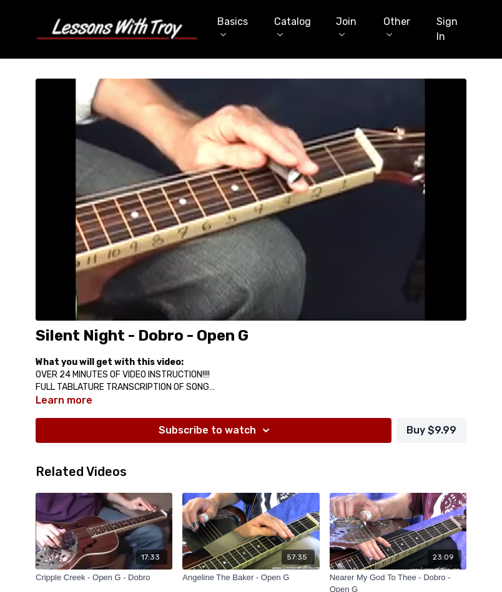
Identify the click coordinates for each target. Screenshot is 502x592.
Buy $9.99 (431, 430)
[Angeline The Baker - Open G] (250, 577)
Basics (232, 26)
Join (346, 26)
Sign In (447, 29)
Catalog (292, 26)
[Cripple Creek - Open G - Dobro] (104, 577)
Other (396, 26)
